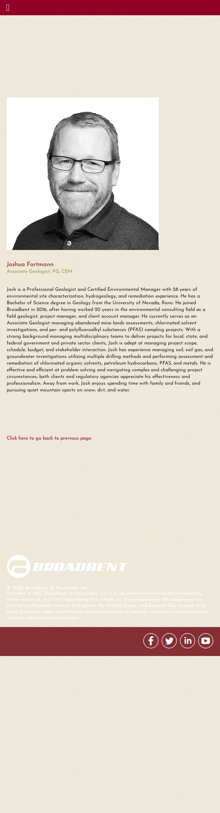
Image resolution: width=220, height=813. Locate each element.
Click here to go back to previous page (49, 438)
